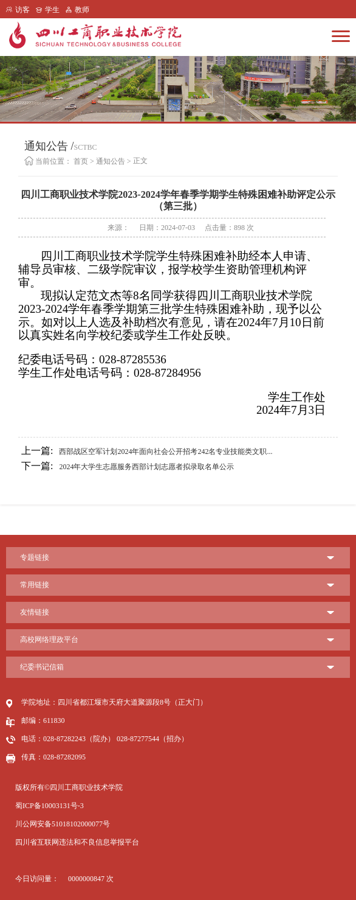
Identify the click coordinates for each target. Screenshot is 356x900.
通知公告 (110, 161)
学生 (52, 9)
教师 (82, 9)
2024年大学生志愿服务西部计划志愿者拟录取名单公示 (127, 466)
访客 (22, 9)
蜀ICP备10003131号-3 (49, 805)
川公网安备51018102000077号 (62, 824)
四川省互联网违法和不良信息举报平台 (77, 842)
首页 (81, 161)
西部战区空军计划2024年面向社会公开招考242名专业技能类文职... (146, 451)
